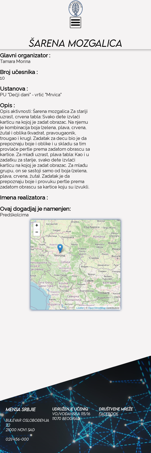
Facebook (108, 384)
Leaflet (80, 308)
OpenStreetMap (97, 308)
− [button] (36, 232)
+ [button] (36, 225)
